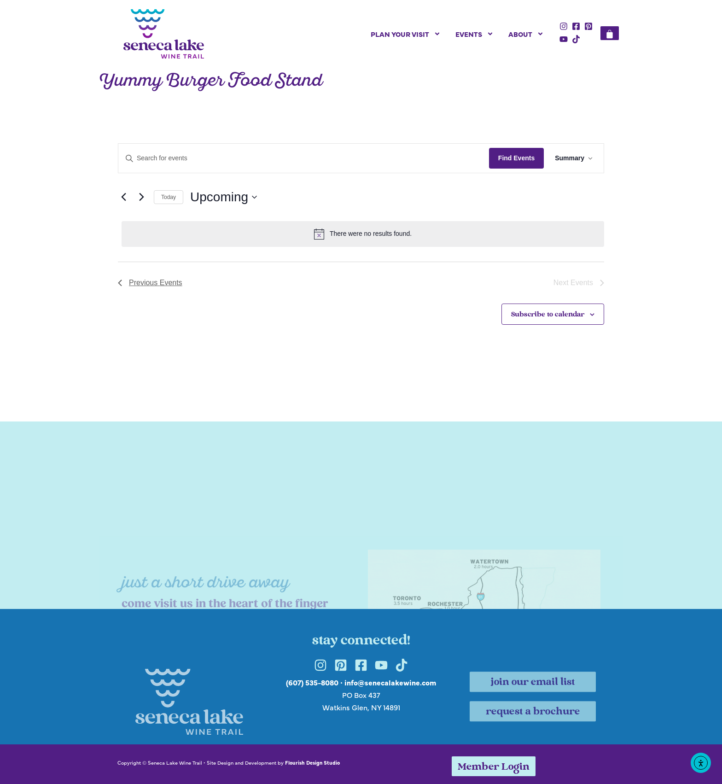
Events (474, 34)
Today (168, 197)
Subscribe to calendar (547, 314)
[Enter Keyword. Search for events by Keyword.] (303, 158)
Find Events (516, 158)
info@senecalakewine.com (390, 682)
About (526, 34)
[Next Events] (141, 197)
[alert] (363, 234)
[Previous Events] (123, 197)
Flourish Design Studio (312, 762)
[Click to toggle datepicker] (223, 197)
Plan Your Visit (406, 34)
